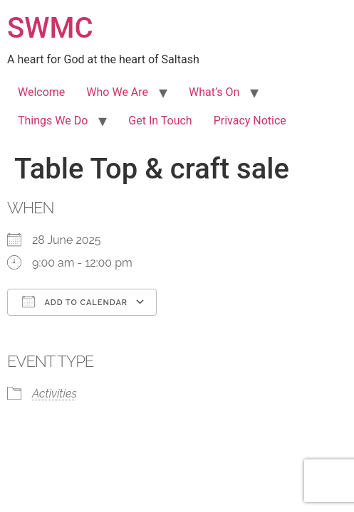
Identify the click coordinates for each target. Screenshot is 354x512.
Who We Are (117, 92)
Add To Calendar (74, 301)
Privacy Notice (250, 120)
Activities (54, 393)
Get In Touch (160, 120)
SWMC (50, 28)
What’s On (214, 92)
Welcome (41, 92)
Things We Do (53, 120)
